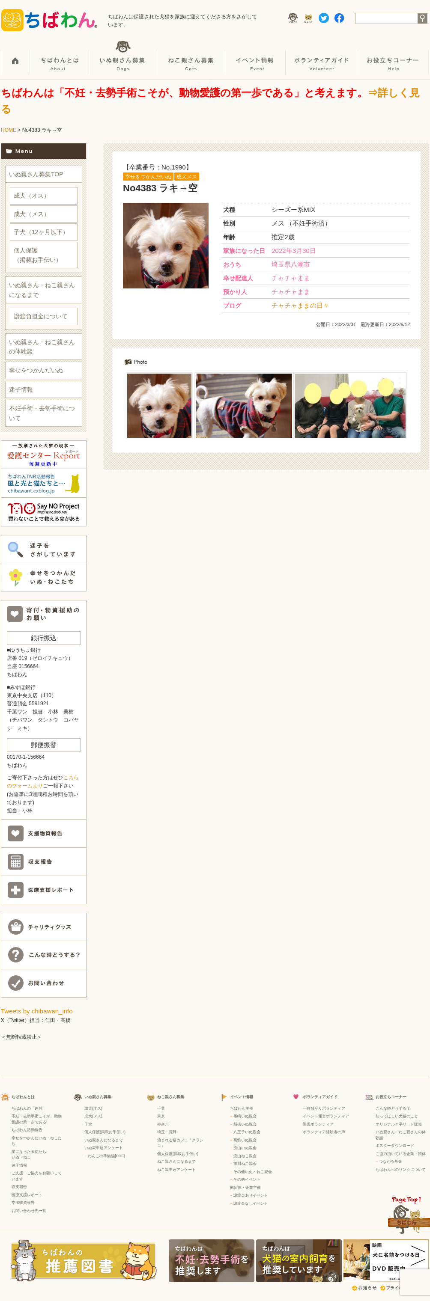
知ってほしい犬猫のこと (397, 1116)
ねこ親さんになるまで (176, 1161)
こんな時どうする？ (393, 1108)
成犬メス (186, 177)
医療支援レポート (27, 1195)
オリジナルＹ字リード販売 (399, 1124)
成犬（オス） (32, 195)
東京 (161, 1116)
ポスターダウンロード (395, 1146)
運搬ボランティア (318, 1124)
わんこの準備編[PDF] (106, 1156)
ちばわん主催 (241, 1108)
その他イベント (246, 1179)
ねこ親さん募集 (192, 56)
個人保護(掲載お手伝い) (104, 1132)
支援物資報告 (23, 1202)
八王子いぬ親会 (246, 1132)
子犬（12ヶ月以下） (41, 232)
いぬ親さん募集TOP (36, 174)
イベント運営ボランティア (326, 1116)
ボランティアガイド (323, 56)
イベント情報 (256, 56)
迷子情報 (21, 389)
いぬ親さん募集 (124, 56)
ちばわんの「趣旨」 (29, 1108)
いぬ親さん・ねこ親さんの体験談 (42, 347)
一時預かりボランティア (324, 1108)
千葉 (161, 1108)
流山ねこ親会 (245, 1156)
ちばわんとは (60, 56)
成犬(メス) (93, 1116)
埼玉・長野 (166, 1132)
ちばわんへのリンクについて (401, 1169)
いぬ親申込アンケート (103, 1148)
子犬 (88, 1124)
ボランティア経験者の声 (324, 1132)
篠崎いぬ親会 (245, 1116)
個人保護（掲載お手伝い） (38, 255)
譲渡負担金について (41, 316)
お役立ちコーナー (394, 56)
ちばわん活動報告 (27, 1130)
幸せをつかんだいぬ (148, 177)
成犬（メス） (32, 214)
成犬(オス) (93, 1108)
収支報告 (19, 1187)
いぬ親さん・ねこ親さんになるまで (42, 290)
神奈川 (163, 1124)
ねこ (27, 1157)
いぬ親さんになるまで (103, 1140)
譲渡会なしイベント (250, 1203)
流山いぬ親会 (245, 1148)
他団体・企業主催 (245, 1187)
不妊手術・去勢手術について (42, 413)
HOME (15, 56)
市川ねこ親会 (245, 1163)
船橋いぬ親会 (245, 1124)
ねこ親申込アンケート (176, 1169)
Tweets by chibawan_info (37, 1011)
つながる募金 (390, 1161)
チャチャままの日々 (300, 305)
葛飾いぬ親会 (245, 1140)
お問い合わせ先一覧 (29, 1211)
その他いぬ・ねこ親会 (252, 1172)
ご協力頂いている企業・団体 (401, 1154)
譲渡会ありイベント (250, 1195)
